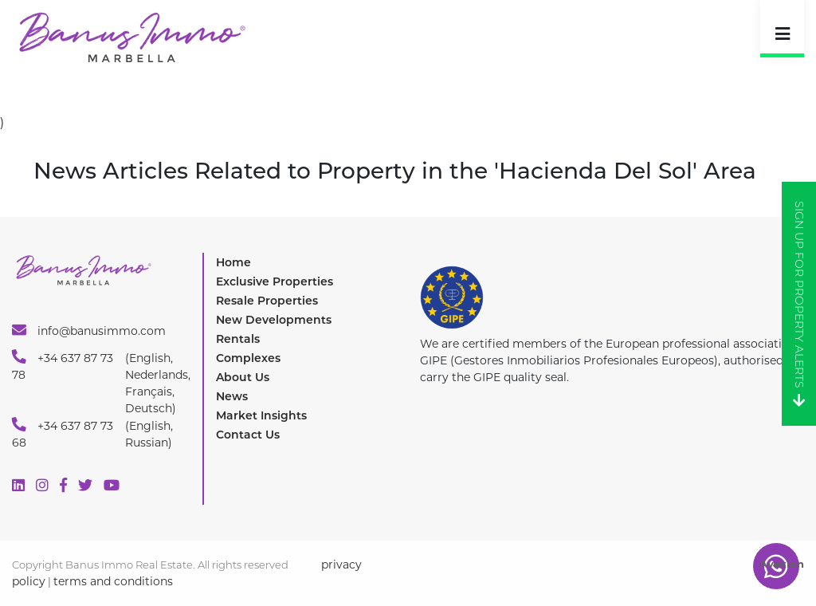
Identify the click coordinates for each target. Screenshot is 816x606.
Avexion (781, 563)
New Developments (274, 320)
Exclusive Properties (274, 281)
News (232, 396)
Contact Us (248, 434)
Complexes (248, 358)
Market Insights (261, 415)
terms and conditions (113, 581)
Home (233, 262)
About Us (242, 377)
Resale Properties (267, 300)
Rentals (238, 339)
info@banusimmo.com (89, 330)
